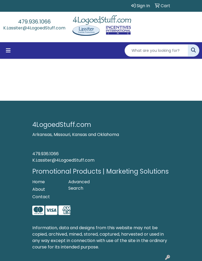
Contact (41, 197)
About (38, 189)
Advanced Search (79, 185)
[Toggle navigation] (8, 50)
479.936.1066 (34, 21)
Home (38, 182)
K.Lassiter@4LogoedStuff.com (34, 28)
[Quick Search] (156, 50)
